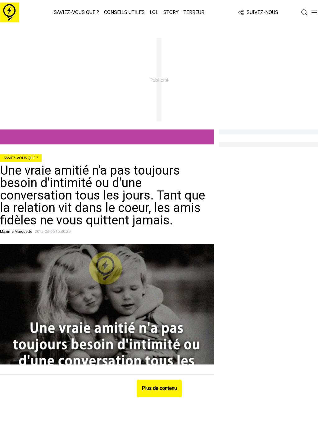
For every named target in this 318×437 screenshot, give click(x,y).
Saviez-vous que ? (76, 12)
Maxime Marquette (16, 231)
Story (171, 12)
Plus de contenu (159, 388)
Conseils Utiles (124, 12)
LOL (154, 12)
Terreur (194, 12)
